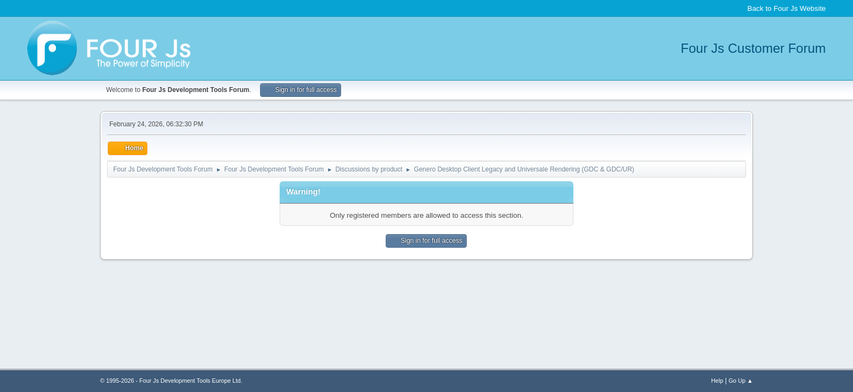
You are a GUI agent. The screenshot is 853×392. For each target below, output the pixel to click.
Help (717, 380)
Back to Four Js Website (786, 8)
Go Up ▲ (740, 380)
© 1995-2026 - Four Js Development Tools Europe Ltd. (171, 380)
